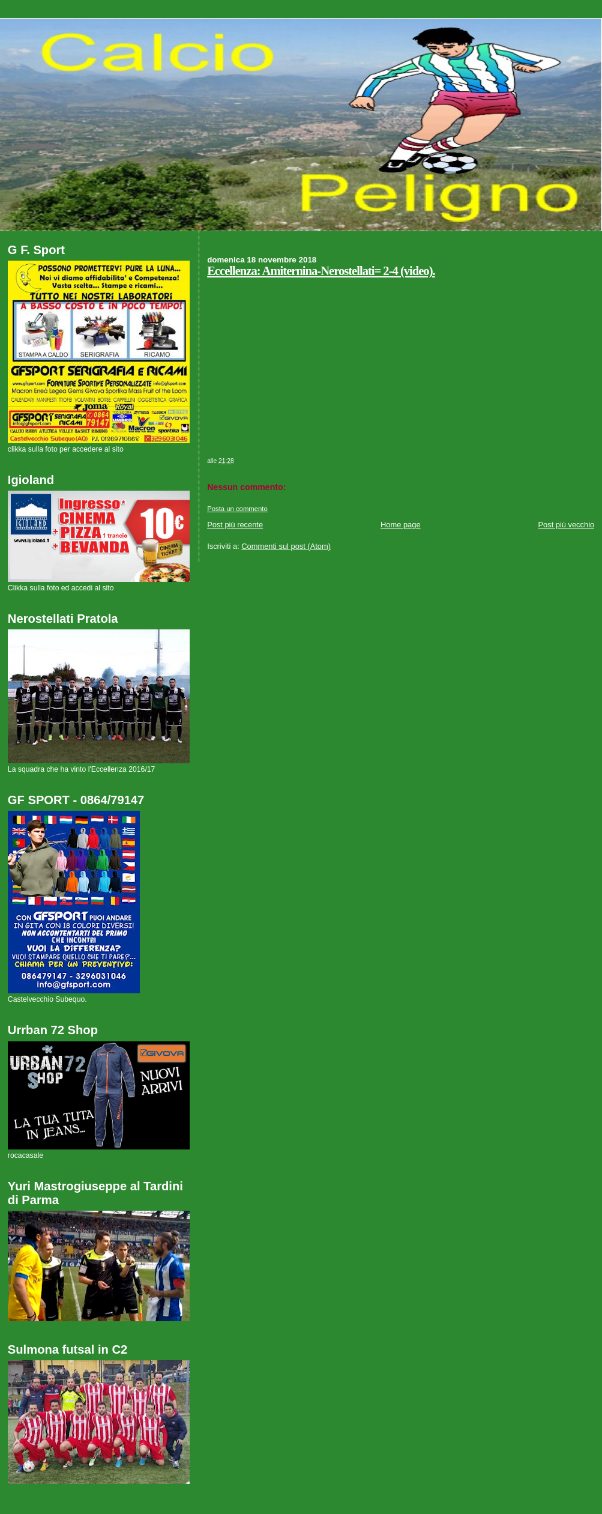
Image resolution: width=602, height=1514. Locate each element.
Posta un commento (237, 508)
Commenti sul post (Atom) (286, 546)
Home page (400, 524)
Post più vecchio (566, 524)
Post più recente (235, 524)
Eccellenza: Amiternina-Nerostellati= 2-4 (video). (321, 270)
